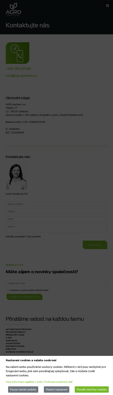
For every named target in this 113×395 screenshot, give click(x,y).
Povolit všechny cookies (92, 389)
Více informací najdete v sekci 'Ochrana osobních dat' (39, 381)
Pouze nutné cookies (23, 389)
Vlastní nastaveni (56, 389)
